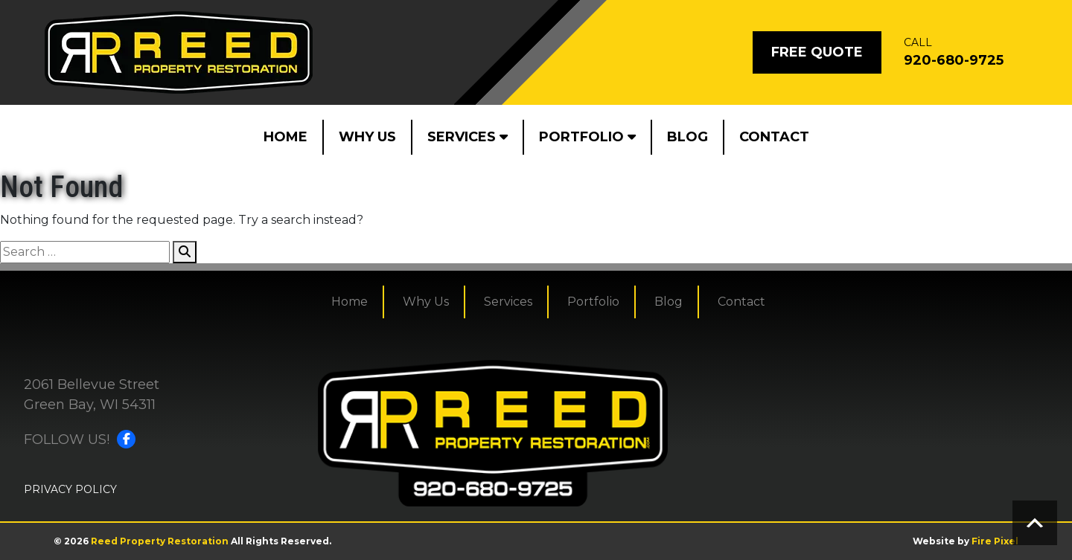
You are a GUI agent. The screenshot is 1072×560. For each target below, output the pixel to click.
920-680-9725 (954, 60)
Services (467, 137)
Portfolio (587, 137)
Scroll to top (1034, 523)
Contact (774, 137)
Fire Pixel (995, 541)
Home (285, 137)
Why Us (367, 137)
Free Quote (817, 52)
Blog (687, 137)
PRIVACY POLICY (70, 489)
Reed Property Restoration (160, 541)
